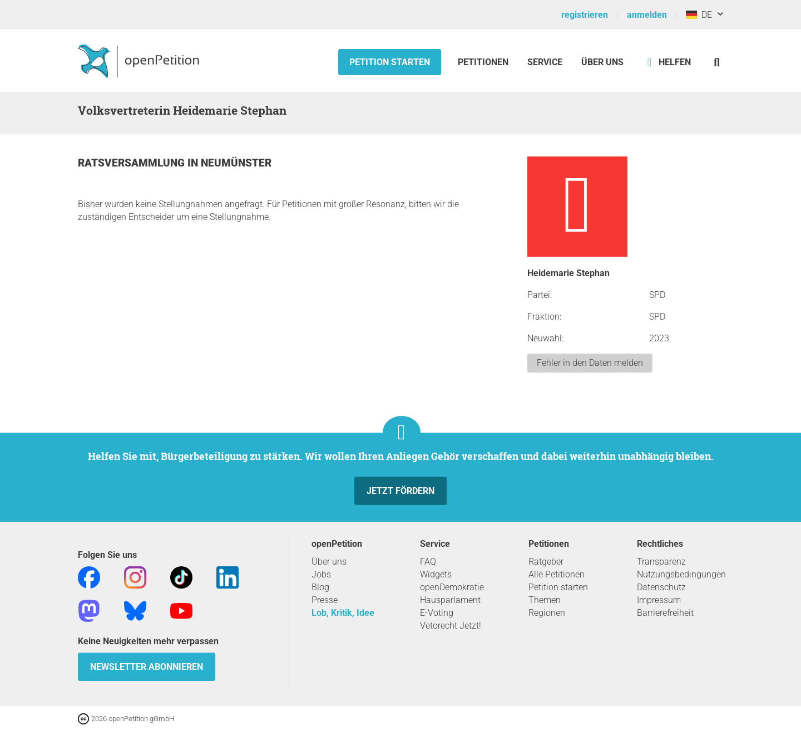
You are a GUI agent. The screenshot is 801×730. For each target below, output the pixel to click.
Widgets (436, 574)
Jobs (321, 574)
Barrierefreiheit (665, 612)
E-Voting (436, 612)
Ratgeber (545, 561)
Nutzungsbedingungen (681, 574)
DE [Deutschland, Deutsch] (699, 14)
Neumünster (236, 162)
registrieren (584, 14)
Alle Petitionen (556, 574)
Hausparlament (450, 600)
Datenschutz (661, 587)
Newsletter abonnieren (146, 667)
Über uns (329, 561)
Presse (325, 600)
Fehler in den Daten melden (590, 362)
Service (544, 62)
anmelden (647, 14)
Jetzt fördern (400, 491)
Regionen (546, 612)
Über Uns (602, 62)
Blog (320, 587)
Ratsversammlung (132, 162)
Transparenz (661, 561)
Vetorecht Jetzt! (450, 625)
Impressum (659, 600)
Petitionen (484, 62)
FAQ (428, 561)
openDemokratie (452, 587)
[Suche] (717, 62)
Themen (544, 600)
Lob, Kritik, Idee (343, 612)
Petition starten (389, 62)
